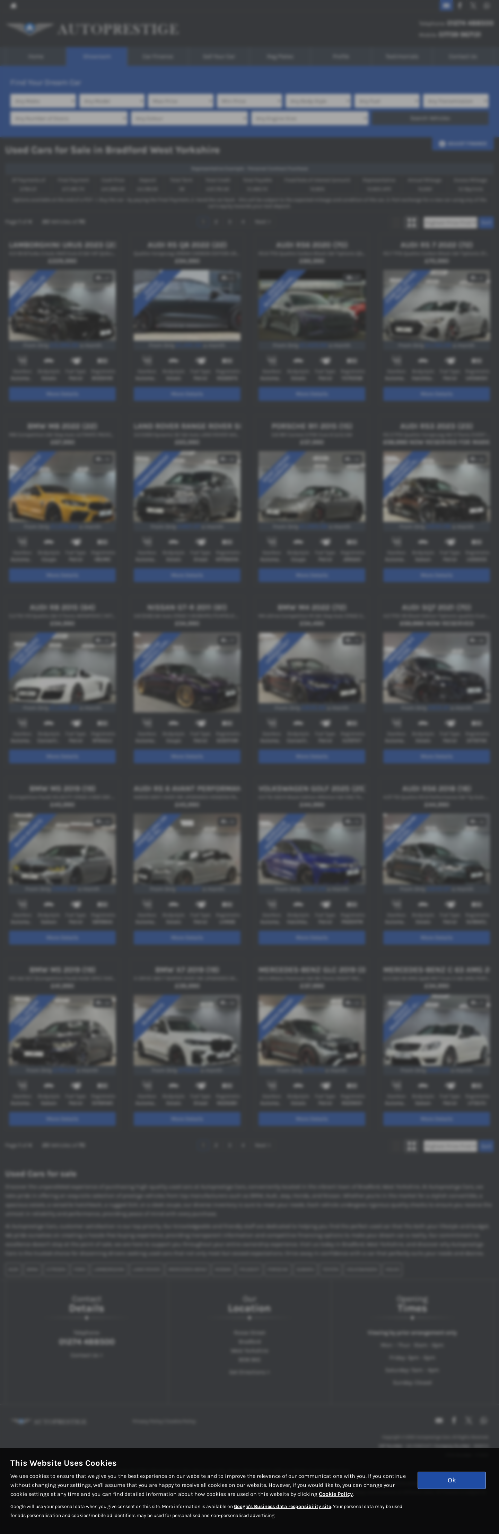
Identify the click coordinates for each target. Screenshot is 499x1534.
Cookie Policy (336, 1494)
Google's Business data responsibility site (282, 1506)
